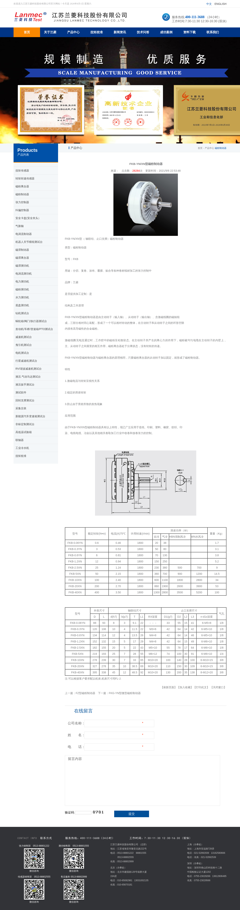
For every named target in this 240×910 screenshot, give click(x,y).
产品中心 (209, 148)
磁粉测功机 (22, 289)
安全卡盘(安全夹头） (28, 218)
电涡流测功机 (23, 273)
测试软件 (20, 392)
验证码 (69, 812)
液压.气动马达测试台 (28, 376)
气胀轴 (19, 226)
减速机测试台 (23, 337)
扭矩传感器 (22, 170)
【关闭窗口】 (218, 687)
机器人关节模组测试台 (29, 241)
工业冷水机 (22, 447)
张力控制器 (22, 202)
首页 (200, 148)
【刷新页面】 (169, 687)
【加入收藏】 (185, 687)
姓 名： (76, 735)
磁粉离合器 (22, 186)
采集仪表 (20, 408)
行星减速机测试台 (26, 360)
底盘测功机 (22, 305)
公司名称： (76, 723)
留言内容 (75, 759)
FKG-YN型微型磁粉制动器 (125, 693)
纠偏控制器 (22, 210)
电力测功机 (22, 281)
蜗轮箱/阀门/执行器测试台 (31, 321)
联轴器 (19, 440)
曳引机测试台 (23, 344)
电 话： (76, 747)
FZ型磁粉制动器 (85, 693)
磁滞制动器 (22, 249)
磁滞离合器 (22, 257)
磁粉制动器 (22, 194)
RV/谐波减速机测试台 (28, 368)
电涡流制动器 (23, 233)
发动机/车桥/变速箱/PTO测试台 (34, 329)
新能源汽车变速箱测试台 (30, 416)
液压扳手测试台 (24, 384)
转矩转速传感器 (24, 178)
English (220, 3)
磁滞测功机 (22, 265)
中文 (209, 3)
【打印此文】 (201, 687)
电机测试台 (22, 352)
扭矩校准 (20, 455)
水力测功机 (22, 297)
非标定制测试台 (24, 424)
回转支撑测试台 (24, 400)
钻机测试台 (22, 313)
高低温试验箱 (23, 432)
